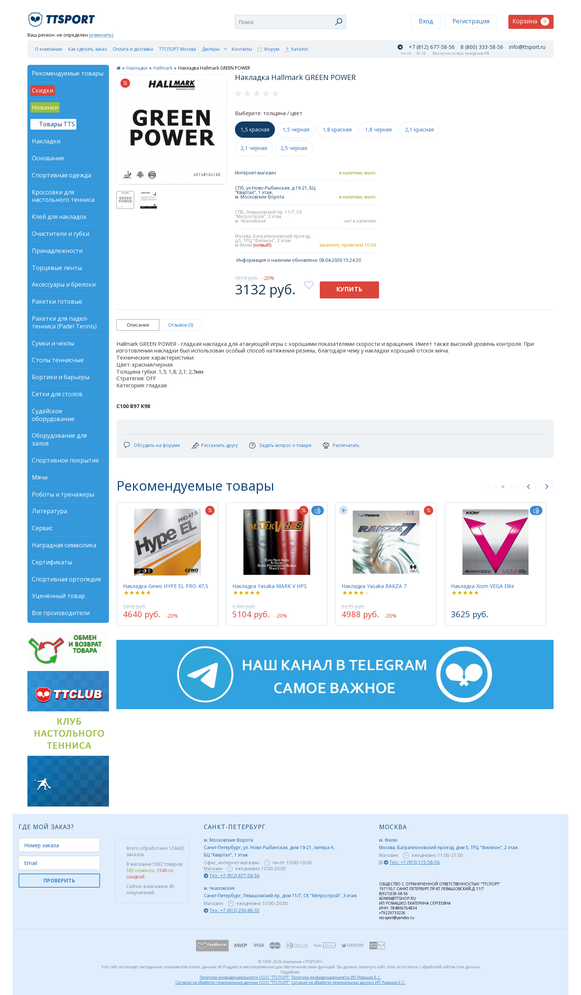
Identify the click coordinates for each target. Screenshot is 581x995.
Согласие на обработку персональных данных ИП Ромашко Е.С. (348, 982)
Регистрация (470, 21)
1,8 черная (378, 129)
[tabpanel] (167, 564)
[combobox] (290, 22)
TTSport (62, 16)
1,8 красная (337, 129)
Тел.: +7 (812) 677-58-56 (234, 875)
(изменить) (101, 35)
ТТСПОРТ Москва (177, 49)
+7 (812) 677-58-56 (432, 47)
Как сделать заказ (87, 49)
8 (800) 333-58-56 (482, 47)
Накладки (136, 68)
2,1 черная (253, 147)
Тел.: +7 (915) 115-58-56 (414, 862)
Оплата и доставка (133, 49)
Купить (349, 289)
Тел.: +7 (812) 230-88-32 (234, 910)
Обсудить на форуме (157, 445)
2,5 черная (293, 147)
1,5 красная (254, 129)
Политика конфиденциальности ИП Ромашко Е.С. (336, 977)
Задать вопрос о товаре (285, 445)
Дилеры (211, 49)
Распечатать (346, 445)
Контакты (242, 49)
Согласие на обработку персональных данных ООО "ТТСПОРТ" (232, 982)
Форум (271, 49)
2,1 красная (419, 129)
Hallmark (162, 68)
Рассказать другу (219, 445)
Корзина (530, 21)
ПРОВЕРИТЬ (59, 880)
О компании (48, 49)
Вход (426, 21)
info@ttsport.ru (527, 47)
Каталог (299, 49)
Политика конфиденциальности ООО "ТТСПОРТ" (245, 977)
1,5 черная (296, 129)
